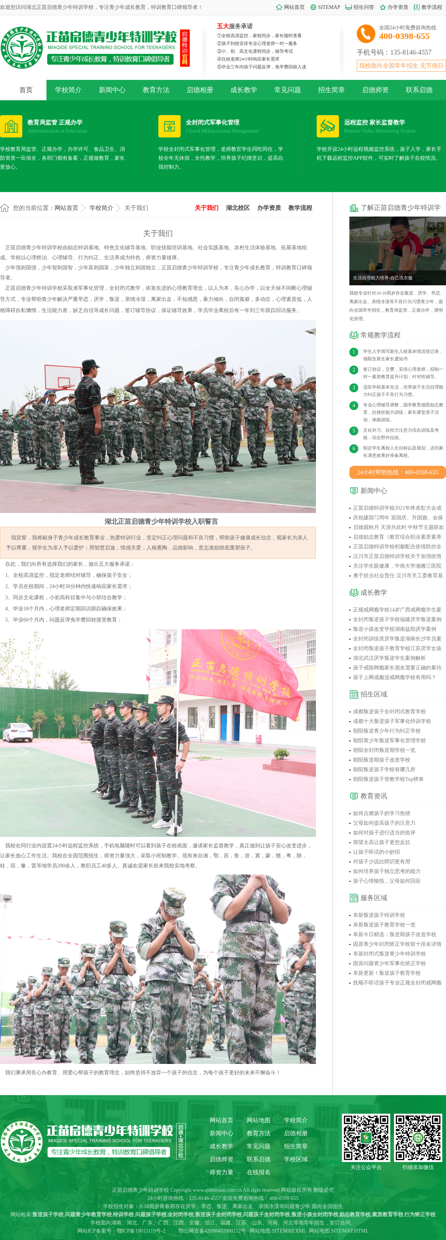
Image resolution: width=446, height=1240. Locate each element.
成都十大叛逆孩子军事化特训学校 (392, 721)
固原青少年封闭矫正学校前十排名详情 (397, 944)
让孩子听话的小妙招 (376, 852)
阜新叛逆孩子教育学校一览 (384, 925)
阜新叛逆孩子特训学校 (379, 915)
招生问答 (363, 7)
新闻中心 (112, 90)
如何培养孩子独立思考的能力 (387, 871)
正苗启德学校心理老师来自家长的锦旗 (391, 277)
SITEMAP (329, 7)
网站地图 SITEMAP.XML (278, 1231)
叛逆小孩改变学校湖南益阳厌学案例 (394, 629)
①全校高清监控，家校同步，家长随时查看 (259, 35)
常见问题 (287, 90)
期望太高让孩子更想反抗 (381, 842)
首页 (26, 90)
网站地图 (259, 1120)
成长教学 (243, 90)
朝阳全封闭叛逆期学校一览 (384, 750)
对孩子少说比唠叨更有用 (381, 861)
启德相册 (200, 90)
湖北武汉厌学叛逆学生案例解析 (389, 658)
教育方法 (156, 90)
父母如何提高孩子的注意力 (384, 823)
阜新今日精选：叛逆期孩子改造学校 (394, 934)
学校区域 (296, 1159)
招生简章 (331, 90)
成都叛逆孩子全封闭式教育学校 (389, 711)
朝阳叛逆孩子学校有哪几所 (384, 769)
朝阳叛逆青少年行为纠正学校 (387, 731)
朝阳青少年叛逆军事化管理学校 (389, 740)
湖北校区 (238, 208)
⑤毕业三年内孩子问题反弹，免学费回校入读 (261, 66)
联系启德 (419, 90)
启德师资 (375, 90)
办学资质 (398, 7)
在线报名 (259, 1172)
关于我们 (207, 208)
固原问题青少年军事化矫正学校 (389, 963)
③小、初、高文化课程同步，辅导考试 (255, 51)
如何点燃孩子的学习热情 (381, 813)
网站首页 (294, 7)
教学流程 (431, 7)
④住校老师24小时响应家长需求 (248, 59)
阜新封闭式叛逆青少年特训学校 (389, 954)
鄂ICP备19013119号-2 (141, 1231)
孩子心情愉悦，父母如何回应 (387, 881)
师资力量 (221, 1172)
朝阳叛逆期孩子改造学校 (381, 760)
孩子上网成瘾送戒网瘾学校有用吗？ (394, 677)
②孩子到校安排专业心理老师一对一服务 (257, 43)
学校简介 (68, 90)
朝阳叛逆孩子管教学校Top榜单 (388, 779)
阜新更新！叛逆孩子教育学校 (387, 973)
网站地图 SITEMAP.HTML (339, 1231)
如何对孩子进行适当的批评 (384, 832)
